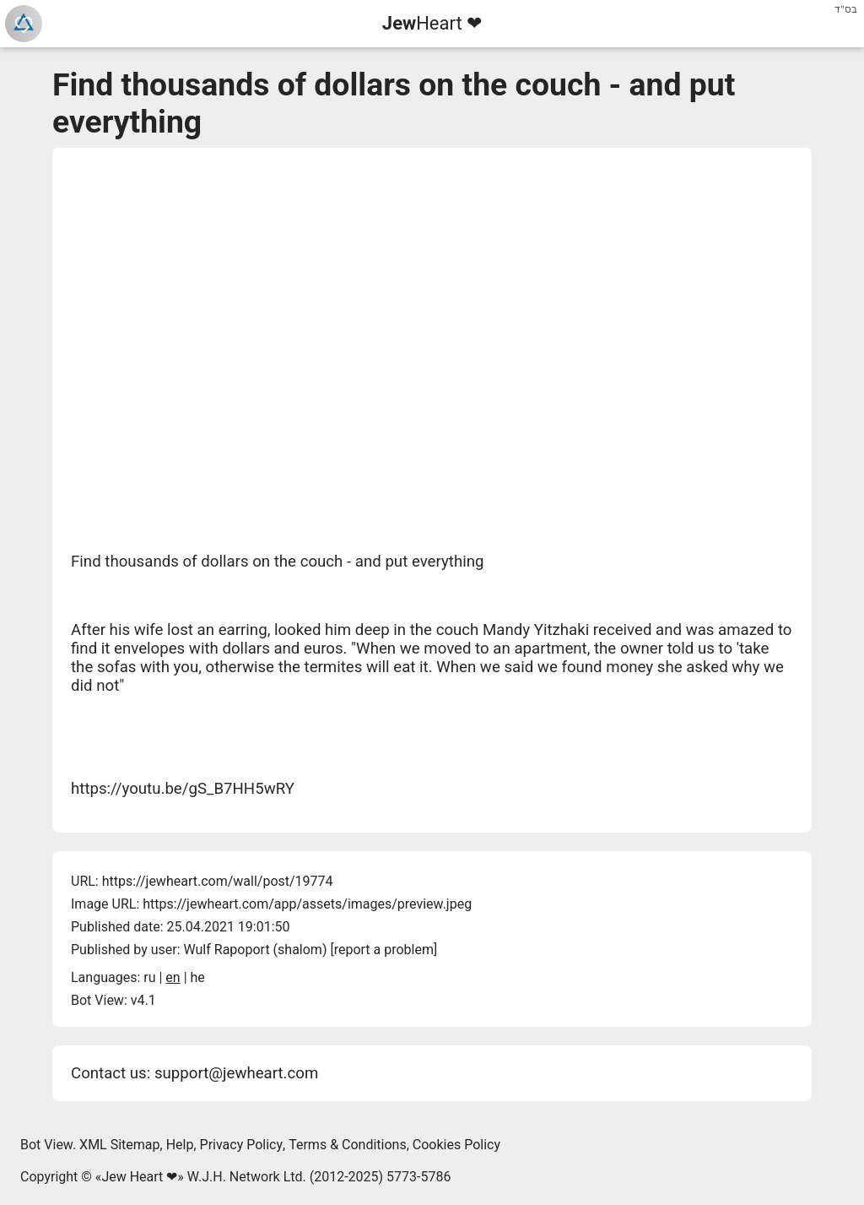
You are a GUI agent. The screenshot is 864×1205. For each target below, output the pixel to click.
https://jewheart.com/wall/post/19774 (217, 881)
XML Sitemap (119, 1145)
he (198, 977)
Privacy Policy (242, 1145)
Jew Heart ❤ (139, 1177)
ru (149, 977)
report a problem (384, 950)
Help (180, 1145)
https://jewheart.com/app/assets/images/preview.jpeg (307, 904)
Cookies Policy (456, 1145)
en (172, 977)
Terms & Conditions (348, 1145)
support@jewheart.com (236, 1073)
